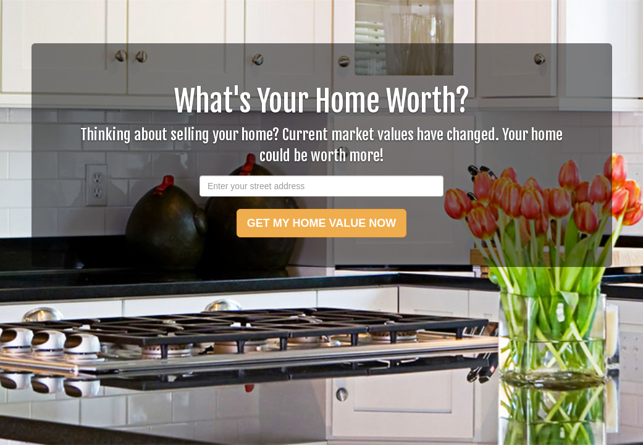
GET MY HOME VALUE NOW (321, 223)
